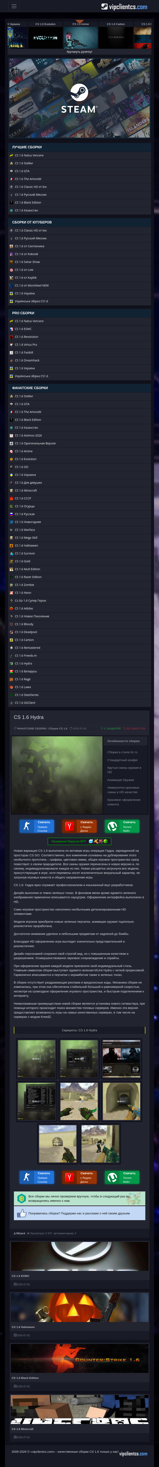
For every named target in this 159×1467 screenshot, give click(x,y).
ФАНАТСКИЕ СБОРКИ (31, 728)
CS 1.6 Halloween (23, 1327)
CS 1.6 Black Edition (25, 1377)
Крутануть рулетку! (79, 51)
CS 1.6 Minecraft (23, 1429)
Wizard (20, 1233)
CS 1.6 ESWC (21, 1275)
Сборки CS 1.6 (57, 728)
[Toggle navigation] (14, 6)
